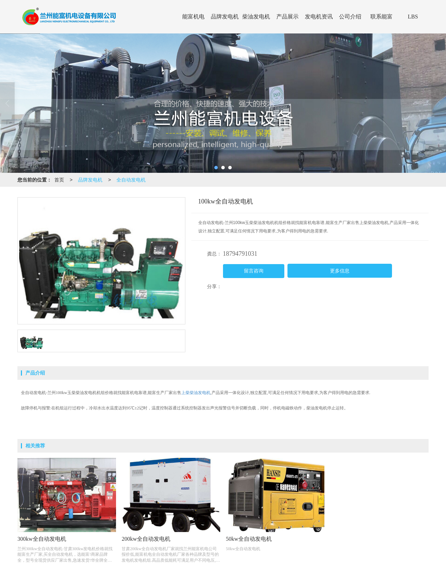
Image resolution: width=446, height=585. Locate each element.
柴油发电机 (256, 17)
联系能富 (381, 17)
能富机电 (193, 17)
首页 (59, 180)
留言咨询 (253, 271)
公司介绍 (350, 17)
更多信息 (339, 271)
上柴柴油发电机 (195, 392)
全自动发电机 (131, 180)
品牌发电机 (225, 17)
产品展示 (287, 17)
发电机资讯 (319, 17)
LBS (413, 17)
